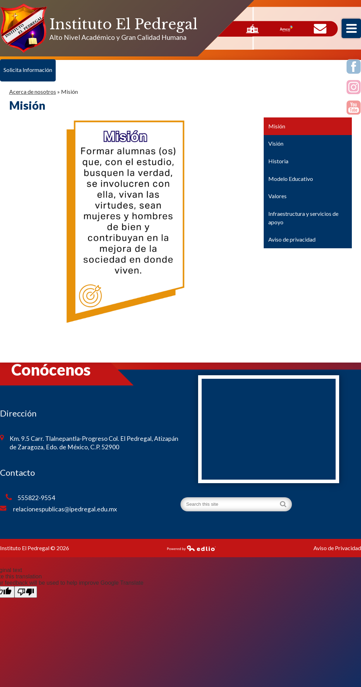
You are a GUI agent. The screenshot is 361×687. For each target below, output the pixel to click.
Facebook (354, 67)
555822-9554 (30, 497)
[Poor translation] (25, 592)
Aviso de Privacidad (337, 548)
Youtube (354, 108)
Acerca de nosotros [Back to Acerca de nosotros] (32, 91)
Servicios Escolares (252, 29)
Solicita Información (28, 69)
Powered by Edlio (191, 548)
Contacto (320, 29)
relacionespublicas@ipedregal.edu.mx (58, 509)
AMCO (286, 29)
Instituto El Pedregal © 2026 (34, 548)
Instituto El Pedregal (123, 24)
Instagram (354, 88)
